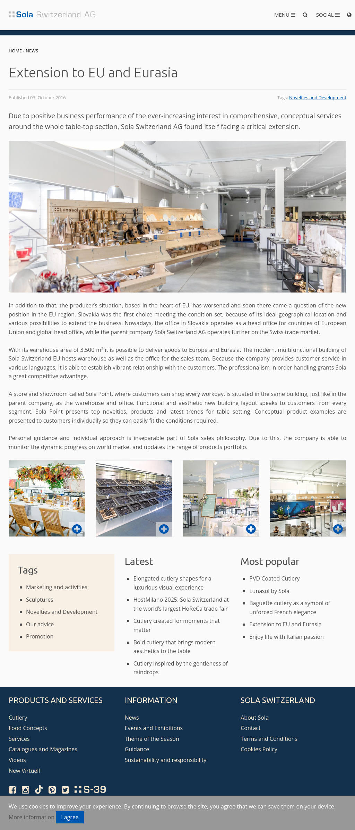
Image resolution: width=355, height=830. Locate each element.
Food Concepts (28, 728)
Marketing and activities (56, 587)
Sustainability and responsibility (166, 760)
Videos (17, 760)
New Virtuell (24, 770)
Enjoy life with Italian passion (286, 637)
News (32, 51)
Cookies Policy (259, 749)
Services (19, 739)
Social (328, 14)
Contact (250, 728)
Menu (284, 14)
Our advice (40, 624)
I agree (70, 817)
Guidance (137, 749)
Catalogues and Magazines (43, 749)
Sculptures (39, 599)
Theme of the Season (152, 739)
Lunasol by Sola (269, 591)
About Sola (255, 717)
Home (15, 51)
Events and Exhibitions (154, 728)
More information (31, 817)
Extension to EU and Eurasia (285, 624)
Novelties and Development (317, 97)
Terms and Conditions (269, 739)
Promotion (39, 636)
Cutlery (18, 717)
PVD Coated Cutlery (274, 578)
